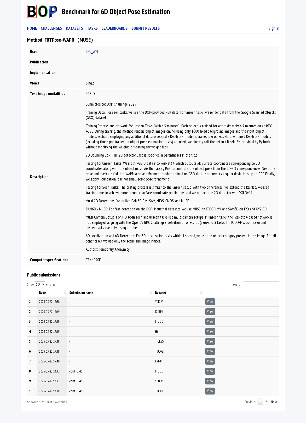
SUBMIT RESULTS (146, 28)
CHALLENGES (51, 28)
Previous (250, 402)
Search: (255, 284)
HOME (32, 28)
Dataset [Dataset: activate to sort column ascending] (160, 292)
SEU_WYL (92, 51)
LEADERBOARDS (115, 28)
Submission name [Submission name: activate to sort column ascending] (81, 292)
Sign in (274, 28)
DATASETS (74, 28)
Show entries (41, 284)
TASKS (92, 28)
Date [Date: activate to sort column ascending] (42, 292)
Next (274, 402)
